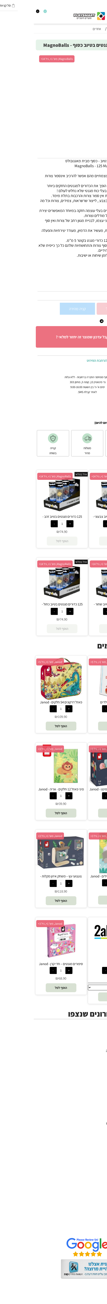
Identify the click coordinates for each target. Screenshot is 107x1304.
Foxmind (96, 1143)
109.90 (28, 716)
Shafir (98, 1148)
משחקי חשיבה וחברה (87, 1050)
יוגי (101, 1113)
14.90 (81, 978)
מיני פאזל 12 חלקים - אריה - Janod (27, 789)
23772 (90, 287)
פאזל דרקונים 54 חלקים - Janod (27, 702)
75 (81, 716)
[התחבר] (5, 12)
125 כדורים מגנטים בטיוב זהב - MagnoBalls (28, 518)
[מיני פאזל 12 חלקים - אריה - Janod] (27, 785)
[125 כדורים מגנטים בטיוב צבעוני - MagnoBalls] (81, 512)
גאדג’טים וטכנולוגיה (88, 1070)
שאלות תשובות (92, 1230)
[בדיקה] (79, 942)
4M (100, 1108)
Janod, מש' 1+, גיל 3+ (69, 749)
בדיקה (80, 964)
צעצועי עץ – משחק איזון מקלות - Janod (27, 878)
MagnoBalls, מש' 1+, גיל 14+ (23, 59)
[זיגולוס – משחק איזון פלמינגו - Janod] (79, 785)
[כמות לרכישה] (100, 308)
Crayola (96, 1153)
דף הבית (96, 1210)
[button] (79, 726)
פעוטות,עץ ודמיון (91, 1065)
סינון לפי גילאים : (91, 280)
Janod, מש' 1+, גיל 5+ (16, 662)
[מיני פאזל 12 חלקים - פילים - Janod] (80, 872)
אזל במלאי (96, 57)
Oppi (99, 1133)
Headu (97, 1138)
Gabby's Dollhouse (87, 1123)
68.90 (28, 978)
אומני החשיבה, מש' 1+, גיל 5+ (72, 662)
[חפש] (101, 12)
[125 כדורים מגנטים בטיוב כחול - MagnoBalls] (28, 600)
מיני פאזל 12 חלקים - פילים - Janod (80, 876)
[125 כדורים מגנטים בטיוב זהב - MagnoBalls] (28, 512)
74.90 (98, 296)
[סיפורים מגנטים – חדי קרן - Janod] (27, 960)
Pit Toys (96, 1173)
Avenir (98, 1118)
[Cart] (1, 12)
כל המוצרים (94, 1045)
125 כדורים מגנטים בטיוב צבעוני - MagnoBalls (80, 518)
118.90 (28, 891)
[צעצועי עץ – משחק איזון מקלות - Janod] (27, 870)
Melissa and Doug (88, 1178)
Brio (99, 1128)
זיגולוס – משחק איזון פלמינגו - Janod (80, 789)
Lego (99, 1168)
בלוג (100, 1301)
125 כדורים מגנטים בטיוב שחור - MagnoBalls (80, 606)
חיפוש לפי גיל (93, 1080)
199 (81, 803)
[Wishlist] (9, 12)
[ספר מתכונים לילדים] (80, 698)
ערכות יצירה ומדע (90, 1055)
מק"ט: (99, 287)
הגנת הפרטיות (92, 1225)
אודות (98, 1215)
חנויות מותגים (93, 1075)
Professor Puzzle (89, 1163)
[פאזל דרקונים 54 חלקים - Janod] (27, 698)
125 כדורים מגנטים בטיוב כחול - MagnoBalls (28, 606)
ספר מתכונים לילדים (79, 702)
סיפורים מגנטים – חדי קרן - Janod (27, 964)
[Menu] (105, 12)
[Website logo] (55, 15)
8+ (77, 280)
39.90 (28, 803)
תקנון (99, 1220)
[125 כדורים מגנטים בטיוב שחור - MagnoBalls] (81, 600)
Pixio (99, 1158)
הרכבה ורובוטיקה (90, 1060)
